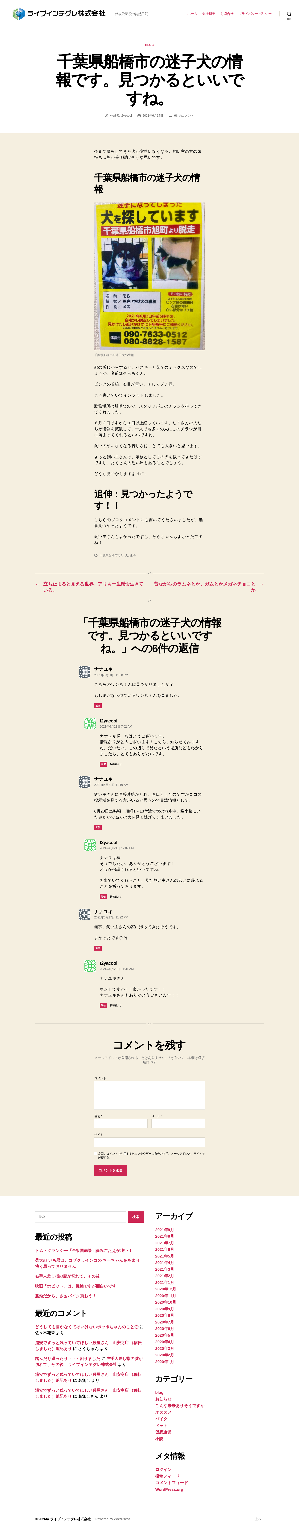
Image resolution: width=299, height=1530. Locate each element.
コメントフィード (171, 1482)
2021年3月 (164, 1269)
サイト (98, 1134)
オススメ (163, 1412)
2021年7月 (164, 1243)
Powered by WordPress (112, 1519)
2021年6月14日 (153, 115)
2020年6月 (164, 1328)
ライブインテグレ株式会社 (70, 1519)
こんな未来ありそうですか (180, 1405)
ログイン (163, 1469)
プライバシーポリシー (255, 14)
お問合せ (227, 14)
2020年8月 (164, 1315)
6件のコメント (184, 115)
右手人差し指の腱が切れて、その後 (67, 1276)
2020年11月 (165, 1295)
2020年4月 (164, 1342)
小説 (159, 1438)
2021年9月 (164, 1229)
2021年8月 (164, 1236)
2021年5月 (164, 1256)
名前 (98, 1116)
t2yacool (126, 115)
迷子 (133, 555)
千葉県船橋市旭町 (112, 555)
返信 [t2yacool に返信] (103, 764)
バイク (161, 1419)
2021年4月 (164, 1262)
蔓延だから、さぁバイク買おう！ (65, 1296)
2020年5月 (164, 1335)
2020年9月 (164, 1309)
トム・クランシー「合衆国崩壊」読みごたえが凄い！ (83, 1250)
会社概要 (208, 14)
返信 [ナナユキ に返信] (98, 705)
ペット (161, 1425)
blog (149, 44)
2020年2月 (164, 1355)
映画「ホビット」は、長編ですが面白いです (75, 1286)
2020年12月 (165, 1289)
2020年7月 (164, 1322)
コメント (100, 1078)
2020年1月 (164, 1361)
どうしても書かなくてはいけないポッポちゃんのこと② (86, 1327)
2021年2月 (164, 1276)
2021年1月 (164, 1282)
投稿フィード (167, 1476)
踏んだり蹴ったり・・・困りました (67, 1358)
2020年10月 (165, 1302)
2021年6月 (164, 1249)
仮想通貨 (163, 1432)
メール (156, 1116)
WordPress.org (169, 1489)
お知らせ (163, 1399)
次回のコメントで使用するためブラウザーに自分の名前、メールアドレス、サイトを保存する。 (151, 1155)
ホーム (192, 14)
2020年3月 (164, 1348)
